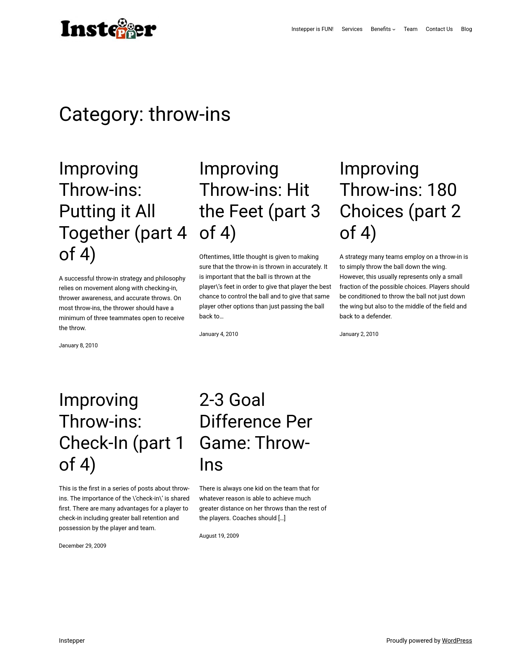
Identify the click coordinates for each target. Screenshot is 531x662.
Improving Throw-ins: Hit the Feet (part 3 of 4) (260, 200)
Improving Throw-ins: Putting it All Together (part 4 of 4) (123, 211)
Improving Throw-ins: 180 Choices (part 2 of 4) (400, 200)
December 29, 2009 (82, 546)
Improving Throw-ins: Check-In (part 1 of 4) (122, 432)
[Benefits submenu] (394, 29)
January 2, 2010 (359, 334)
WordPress (457, 640)
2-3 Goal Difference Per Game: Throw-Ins (256, 432)
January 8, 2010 (78, 345)
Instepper (72, 640)
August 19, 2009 (219, 536)
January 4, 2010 (218, 334)
